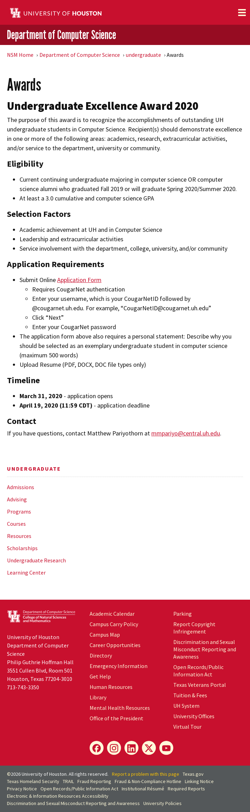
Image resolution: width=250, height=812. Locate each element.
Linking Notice (199, 781)
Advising (17, 499)
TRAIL (68, 781)
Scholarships (22, 548)
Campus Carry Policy (114, 624)
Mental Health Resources (120, 707)
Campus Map (105, 634)
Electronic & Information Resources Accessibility (57, 796)
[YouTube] (166, 748)
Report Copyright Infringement (194, 628)
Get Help (100, 676)
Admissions (20, 487)
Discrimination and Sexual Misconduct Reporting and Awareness (204, 649)
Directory (101, 655)
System (186, 705)
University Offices (193, 716)
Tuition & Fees (190, 695)
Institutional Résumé (143, 789)
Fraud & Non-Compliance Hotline (148, 781)
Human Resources (111, 686)
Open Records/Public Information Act (198, 670)
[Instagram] (114, 748)
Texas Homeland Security (33, 781)
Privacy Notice (22, 789)
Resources (19, 535)
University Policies (162, 803)
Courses (16, 523)
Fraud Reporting (94, 781)
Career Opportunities (115, 645)
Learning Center (26, 572)
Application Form (79, 280)
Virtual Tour (187, 726)
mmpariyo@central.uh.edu (185, 433)
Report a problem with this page (145, 774)
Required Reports (186, 789)
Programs (19, 511)
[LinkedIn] (131, 748)
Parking (182, 613)
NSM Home (20, 54)
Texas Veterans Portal (199, 684)
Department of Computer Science (61, 34)
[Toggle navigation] (242, 13)
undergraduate (143, 54)
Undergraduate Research (36, 560)
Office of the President (116, 718)
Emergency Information (118, 665)
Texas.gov (193, 774)
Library (98, 697)
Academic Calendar (112, 613)
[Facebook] (97, 748)
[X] (149, 748)
